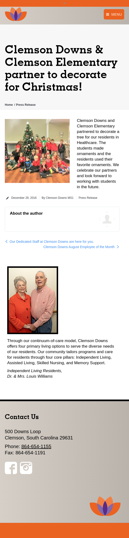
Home (9, 104)
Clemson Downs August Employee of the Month (79, 247)
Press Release (26, 104)
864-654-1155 (36, 446)
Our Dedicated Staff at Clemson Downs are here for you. (52, 242)
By (58, 198)
